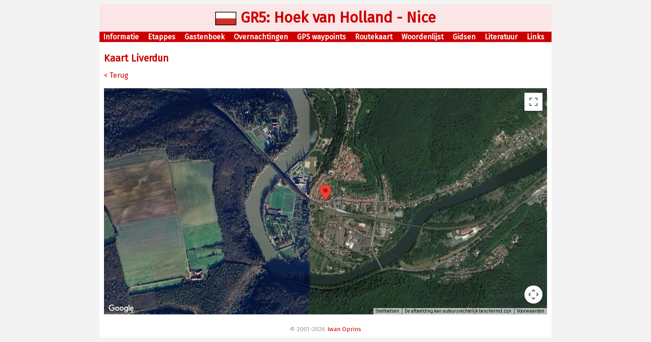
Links (535, 37)
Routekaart (373, 37)
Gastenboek (204, 37)
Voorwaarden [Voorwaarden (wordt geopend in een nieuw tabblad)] (530, 311)
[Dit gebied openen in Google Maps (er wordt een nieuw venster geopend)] (121, 308)
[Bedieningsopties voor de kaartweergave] (533, 294)
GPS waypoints (321, 37)
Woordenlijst (422, 37)
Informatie (121, 37)
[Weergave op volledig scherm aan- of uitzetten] (533, 102)
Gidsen (464, 37)
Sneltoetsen (387, 311)
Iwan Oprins (344, 329)
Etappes (161, 37)
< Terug (116, 75)
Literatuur (501, 37)
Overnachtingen (261, 37)
